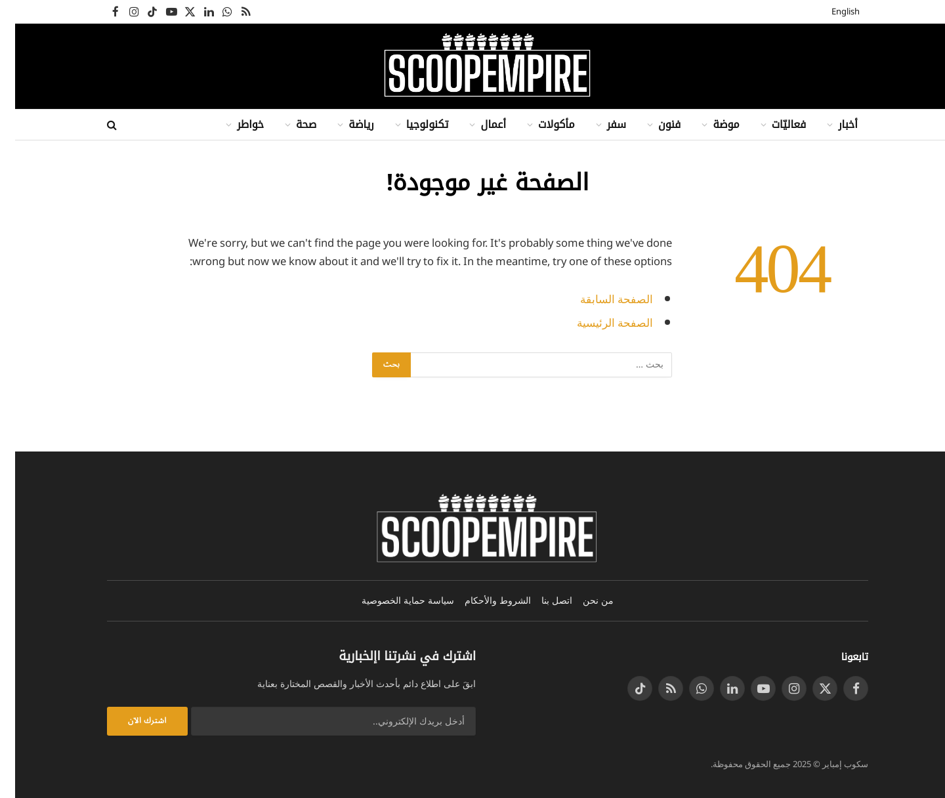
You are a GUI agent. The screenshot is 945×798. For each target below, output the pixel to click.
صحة (291, 124)
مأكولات (541, 124)
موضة (711, 124)
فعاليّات (774, 124)
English (830, 12)
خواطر (235, 124)
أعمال (478, 124)
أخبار (833, 124)
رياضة (345, 124)
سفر (601, 124)
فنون (654, 124)
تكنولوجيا (412, 124)
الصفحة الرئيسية (600, 323)
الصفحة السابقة (601, 299)
